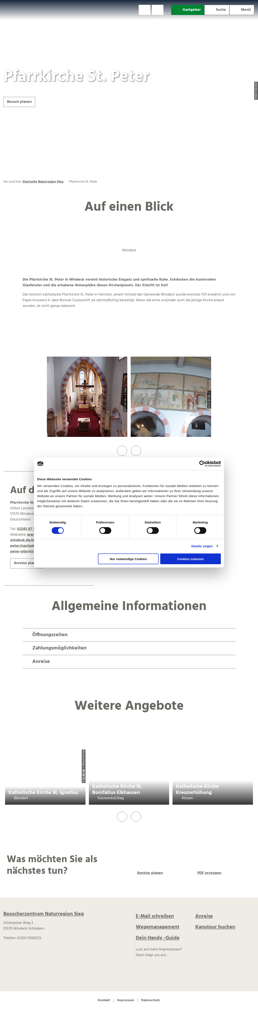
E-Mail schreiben (155, 916)
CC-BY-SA (83, 774)
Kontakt (104, 1000)
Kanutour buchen (215, 927)
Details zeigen (202, 546)
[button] (145, 10)
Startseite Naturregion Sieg (43, 182)
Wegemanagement (157, 927)
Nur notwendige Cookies (128, 559)
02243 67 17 (27, 529)
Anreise (204, 916)
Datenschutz (150, 1000)
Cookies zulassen (190, 559)
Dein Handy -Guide (157, 938)
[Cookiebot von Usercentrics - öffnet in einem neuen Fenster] (202, 464)
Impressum (125, 1000)
